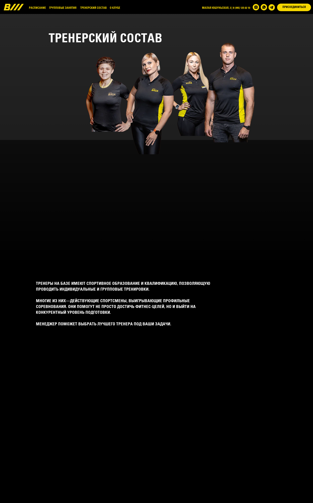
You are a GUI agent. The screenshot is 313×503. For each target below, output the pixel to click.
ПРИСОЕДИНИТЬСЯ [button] (294, 7)
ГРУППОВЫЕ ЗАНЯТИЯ (62, 8)
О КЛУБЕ (115, 8)
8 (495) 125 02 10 (241, 8)
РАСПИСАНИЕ (37, 8)
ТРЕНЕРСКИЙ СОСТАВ (93, 8)
